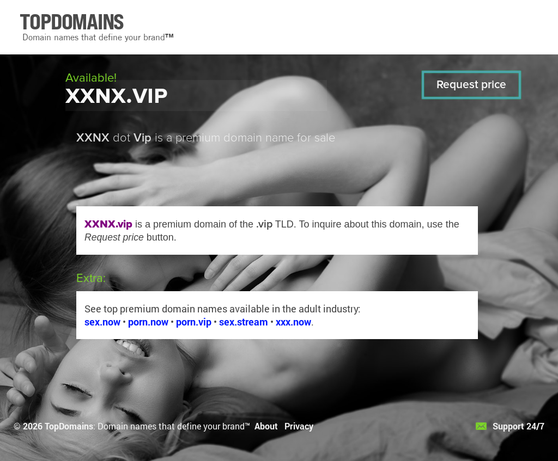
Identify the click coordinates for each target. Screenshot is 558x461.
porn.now (148, 321)
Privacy (298, 426)
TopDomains (69, 426)
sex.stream (243, 321)
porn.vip (193, 321)
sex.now (102, 321)
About (266, 426)
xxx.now (293, 321)
